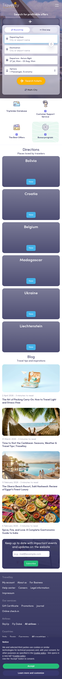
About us (22, 582)
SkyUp (5, 624)
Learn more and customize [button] (31, 673)
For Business (36, 582)
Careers (22, 588)
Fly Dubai (17, 624)
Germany (24, 636)
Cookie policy (19, 656)
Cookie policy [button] (40, 653)
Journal (40, 606)
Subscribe (31, 563)
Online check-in (10, 611)
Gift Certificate (10, 606)
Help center (8, 588)
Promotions (27, 606)
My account (8, 582)
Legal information (39, 588)
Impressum (8, 593)
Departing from (17, 37)
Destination (15, 48)
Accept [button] (31, 666)
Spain (13, 636)
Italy (4, 636)
